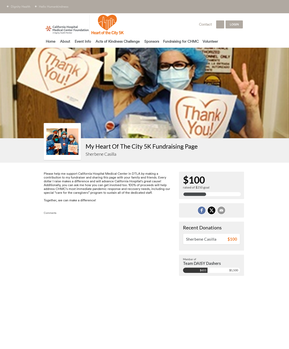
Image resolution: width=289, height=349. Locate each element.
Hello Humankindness (53, 6)
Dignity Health (20, 6)
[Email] (221, 210)
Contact (205, 24)
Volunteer (210, 41)
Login (234, 24)
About (65, 41)
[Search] (220, 24)
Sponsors (151, 41)
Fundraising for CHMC (181, 41)
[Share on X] (211, 210)
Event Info (83, 41)
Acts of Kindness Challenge (118, 41)
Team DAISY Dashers (202, 263)
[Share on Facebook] (201, 210)
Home (50, 41)
